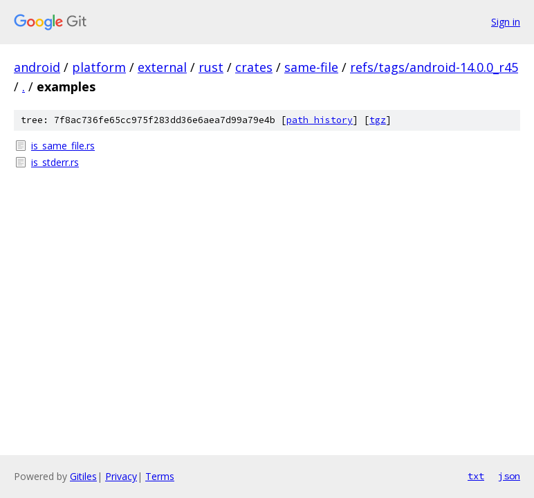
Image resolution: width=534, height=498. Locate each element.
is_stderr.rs (55, 162)
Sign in (505, 21)
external (162, 67)
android (37, 67)
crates (254, 67)
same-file (311, 67)
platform (99, 67)
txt (476, 476)
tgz (377, 120)
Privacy (121, 476)
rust (211, 67)
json (509, 476)
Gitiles (83, 476)
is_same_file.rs (63, 145)
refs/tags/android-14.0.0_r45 (434, 67)
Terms (159, 476)
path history (319, 120)
